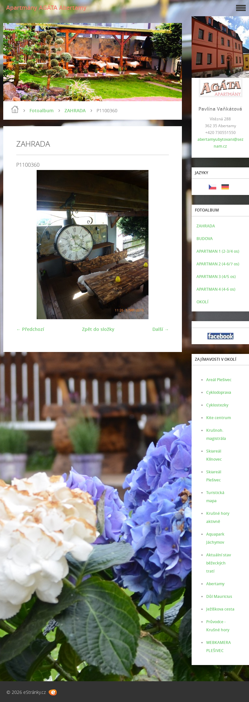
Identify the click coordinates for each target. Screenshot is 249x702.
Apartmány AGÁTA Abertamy (46, 7)
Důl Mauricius (219, 596)
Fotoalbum (41, 110)
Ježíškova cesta (220, 609)
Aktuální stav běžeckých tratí (218, 563)
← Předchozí (30, 329)
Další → (160, 329)
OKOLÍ (202, 302)
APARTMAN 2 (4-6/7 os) (217, 264)
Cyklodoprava (218, 392)
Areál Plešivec (218, 379)
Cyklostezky (217, 405)
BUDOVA (204, 238)
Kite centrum (218, 417)
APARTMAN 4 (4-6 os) (215, 289)
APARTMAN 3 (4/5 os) (216, 276)
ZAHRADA (75, 110)
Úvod (14, 109)
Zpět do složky (98, 329)
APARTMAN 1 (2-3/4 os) (217, 251)
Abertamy (215, 584)
